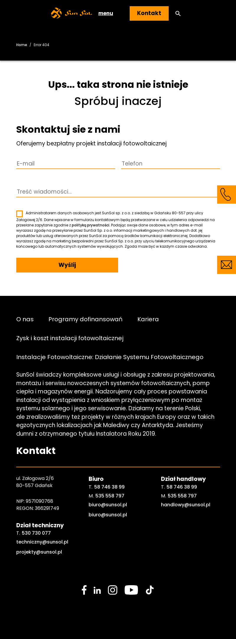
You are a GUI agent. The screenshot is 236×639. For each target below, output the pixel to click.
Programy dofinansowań (85, 319)
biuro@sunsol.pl (108, 504)
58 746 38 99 (109, 487)
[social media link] (84, 590)
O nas (25, 319)
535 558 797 (109, 495)
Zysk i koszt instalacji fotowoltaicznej (69, 338)
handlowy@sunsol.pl (185, 504)
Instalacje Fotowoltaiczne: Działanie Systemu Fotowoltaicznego (110, 357)
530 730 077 (36, 533)
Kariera (148, 319)
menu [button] (105, 13)
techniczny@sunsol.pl (42, 542)
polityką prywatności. (91, 225)
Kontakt (149, 13)
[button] (178, 13)
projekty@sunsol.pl (39, 552)
